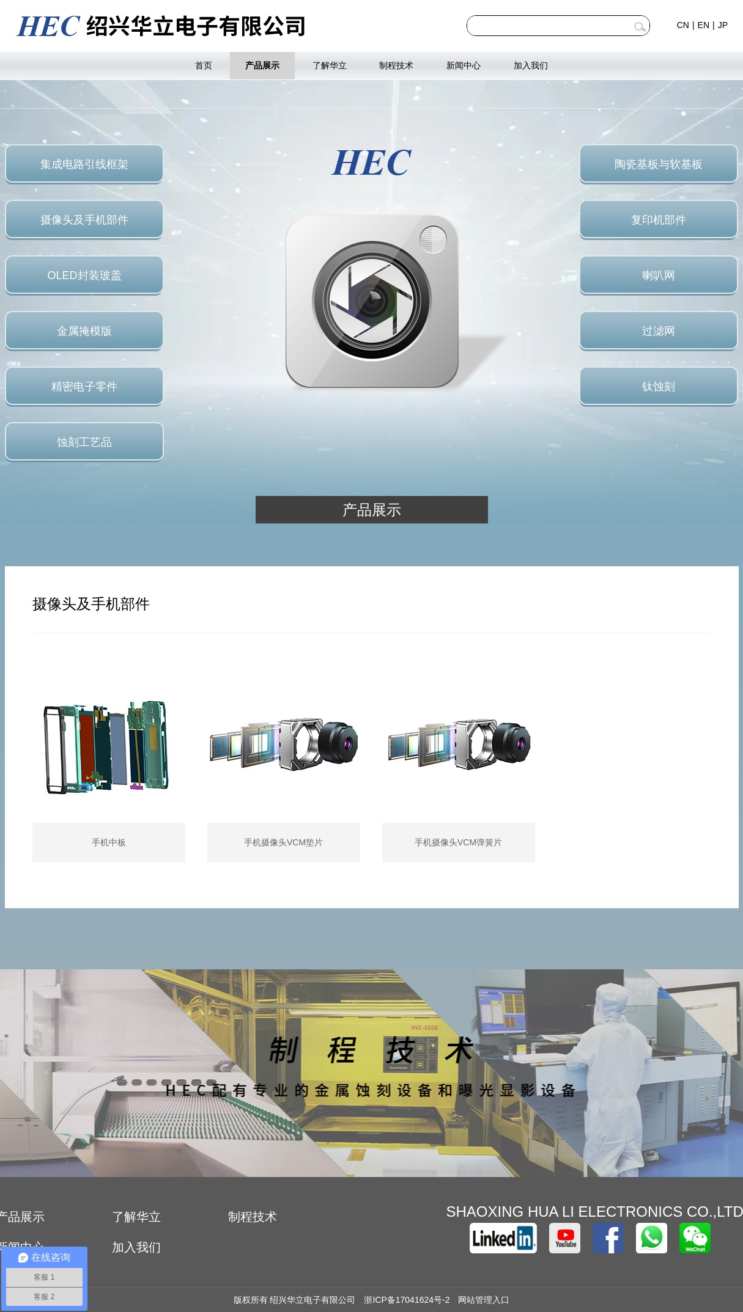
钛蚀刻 (658, 387)
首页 (203, 65)
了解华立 (329, 65)
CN (683, 25)
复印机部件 (658, 220)
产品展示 (262, 65)
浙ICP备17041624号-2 (406, 1300)
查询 (640, 27)
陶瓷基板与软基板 (659, 164)
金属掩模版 (84, 331)
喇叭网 (658, 275)
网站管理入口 (483, 1300)
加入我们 (531, 65)
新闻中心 (463, 65)
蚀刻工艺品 (84, 442)
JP (723, 25)
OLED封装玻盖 (84, 275)
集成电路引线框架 (84, 164)
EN (703, 25)
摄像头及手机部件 (84, 220)
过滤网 (658, 331)
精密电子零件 (84, 387)
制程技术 (396, 65)
